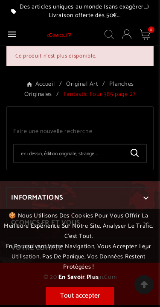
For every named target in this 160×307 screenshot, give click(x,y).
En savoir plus (78, 277)
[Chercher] (69, 153)
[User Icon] (126, 34)
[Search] (135, 153)
